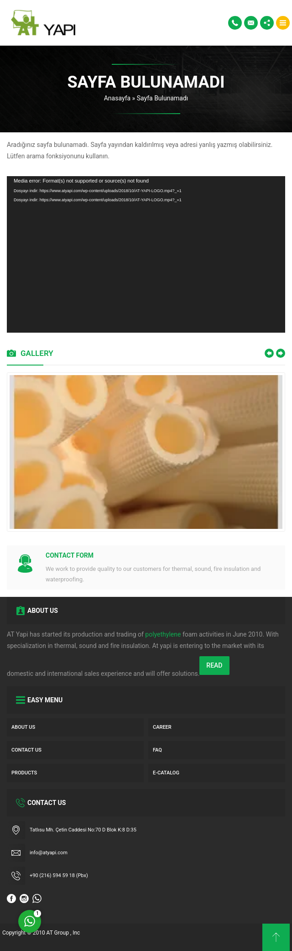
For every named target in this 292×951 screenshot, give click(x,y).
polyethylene (163, 634)
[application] (146, 254)
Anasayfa (117, 98)
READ (214, 665)
